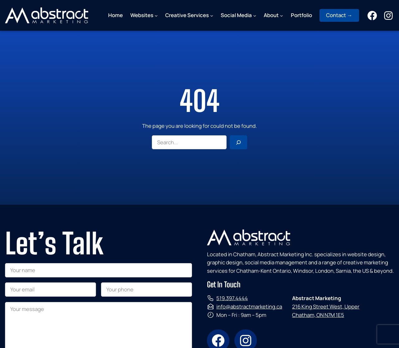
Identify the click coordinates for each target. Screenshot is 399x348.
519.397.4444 (232, 298)
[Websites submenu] (156, 15)
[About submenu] (281, 15)
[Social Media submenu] (254, 15)
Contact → (339, 15)
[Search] (238, 142)
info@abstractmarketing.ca (249, 306)
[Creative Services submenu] (211, 15)
